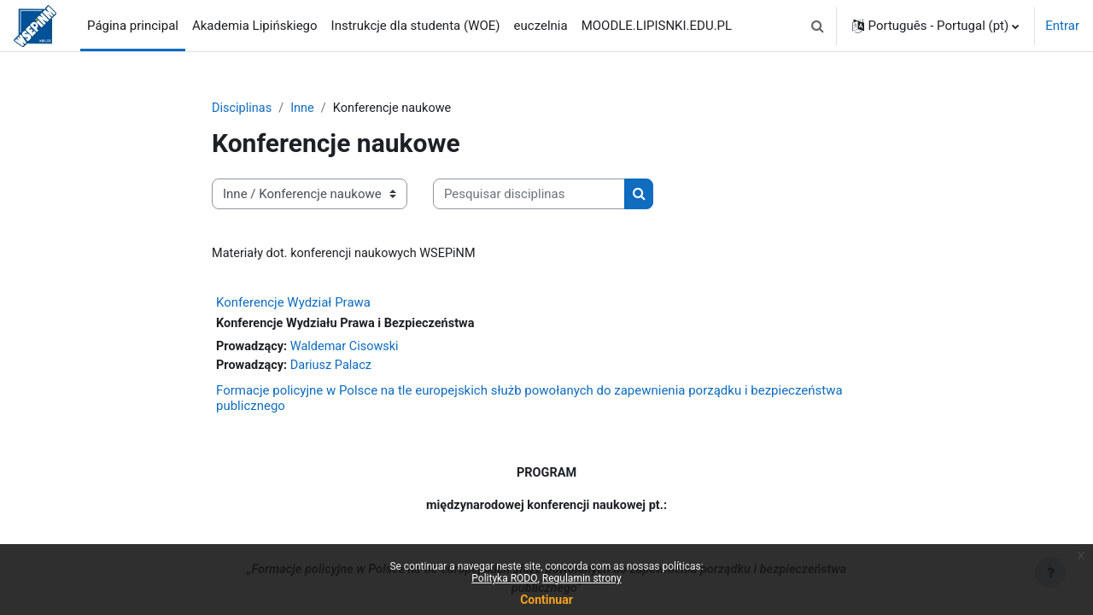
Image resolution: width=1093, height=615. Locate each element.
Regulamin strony (582, 578)
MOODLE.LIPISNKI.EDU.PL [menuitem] (657, 25)
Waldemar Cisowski (349, 348)
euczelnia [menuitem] (541, 25)
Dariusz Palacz (335, 368)
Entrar (1062, 25)
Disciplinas (243, 108)
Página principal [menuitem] (132, 25)
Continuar (546, 599)
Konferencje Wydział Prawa (293, 304)
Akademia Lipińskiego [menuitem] (255, 25)
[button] (818, 25)
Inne (305, 108)
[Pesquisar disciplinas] (529, 195)
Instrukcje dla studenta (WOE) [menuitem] (415, 25)
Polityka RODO (504, 578)
